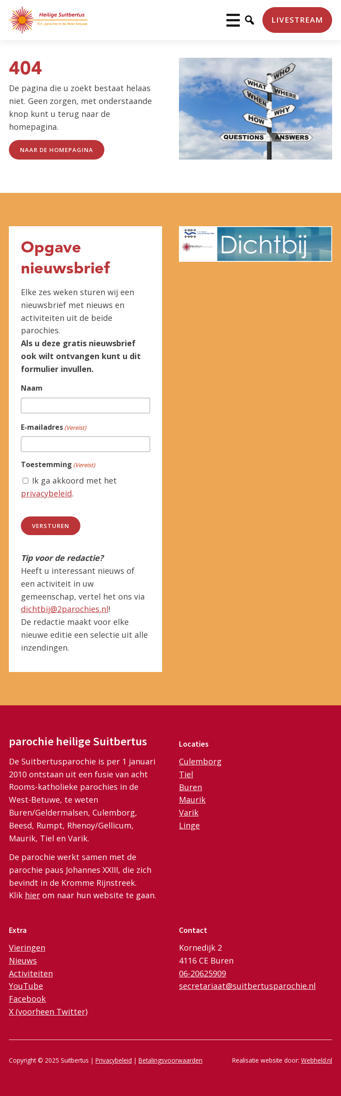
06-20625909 (202, 973)
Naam (32, 388)
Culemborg (200, 761)
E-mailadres (53, 427)
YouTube (26, 985)
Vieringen (27, 947)
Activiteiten (31, 973)
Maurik (192, 799)
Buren (190, 787)
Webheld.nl (316, 1060)
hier (32, 895)
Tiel (186, 774)
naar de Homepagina (56, 150)
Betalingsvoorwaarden (170, 1060)
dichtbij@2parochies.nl (64, 609)
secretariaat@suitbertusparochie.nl (247, 985)
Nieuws (23, 960)
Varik (188, 812)
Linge (189, 825)
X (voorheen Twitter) (48, 1011)
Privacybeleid (113, 1060)
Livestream (297, 20)
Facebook (27, 998)
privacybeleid (46, 493)
